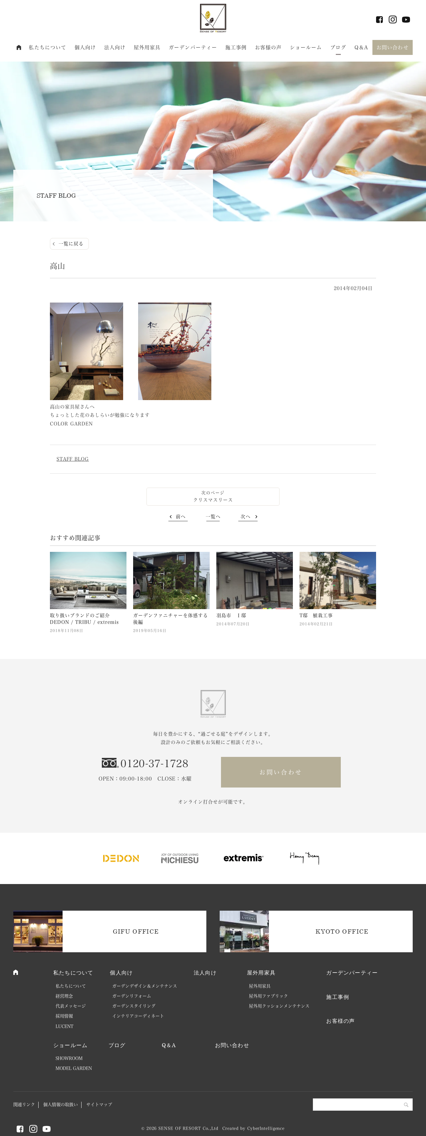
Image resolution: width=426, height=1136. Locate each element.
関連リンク (24, 1104)
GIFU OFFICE (136, 931)
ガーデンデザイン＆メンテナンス (144, 986)
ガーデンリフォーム (131, 996)
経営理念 (64, 996)
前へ (181, 516)
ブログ (338, 47)
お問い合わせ (392, 47)
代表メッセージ (71, 1006)
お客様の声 (268, 47)
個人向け (85, 47)
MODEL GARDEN (74, 1068)
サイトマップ (99, 1104)
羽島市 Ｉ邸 (231, 615)
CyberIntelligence (266, 1128)
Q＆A (361, 47)
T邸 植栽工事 (316, 615)
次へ (246, 516)
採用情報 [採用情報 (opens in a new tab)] (64, 1016)
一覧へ (213, 516)
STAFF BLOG (73, 459)
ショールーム (306, 47)
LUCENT (65, 1026)
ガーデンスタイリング (133, 1006)
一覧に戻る (71, 243)
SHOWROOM (69, 1058)
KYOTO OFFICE (342, 931)
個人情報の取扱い (60, 1104)
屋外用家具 (147, 47)
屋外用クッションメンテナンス (279, 1006)
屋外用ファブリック (268, 996)
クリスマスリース (213, 500)
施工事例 (236, 47)
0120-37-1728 (154, 764)
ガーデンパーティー (193, 47)
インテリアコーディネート (138, 1016)
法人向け (115, 47)
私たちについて (47, 47)
